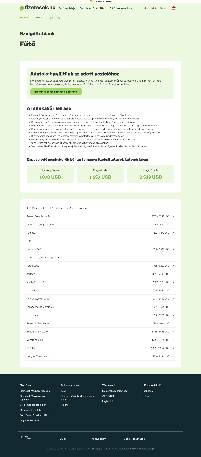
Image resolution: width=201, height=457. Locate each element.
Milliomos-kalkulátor (31, 410)
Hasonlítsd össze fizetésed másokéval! (56, 91)
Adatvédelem (99, 438)
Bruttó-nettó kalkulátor (93, 8)
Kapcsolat (149, 390)
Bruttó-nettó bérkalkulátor (34, 415)
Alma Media (133, 448)
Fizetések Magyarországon (35, 390)
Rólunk (64, 404)
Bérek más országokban (33, 404)
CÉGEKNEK (149, 8)
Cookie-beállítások (134, 438)
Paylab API (108, 401)
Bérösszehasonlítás (121, 8)
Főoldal (24, 17)
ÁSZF (64, 390)
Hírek (146, 396)
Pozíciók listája (67, 8)
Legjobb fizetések (30, 420)
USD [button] (163, 8)
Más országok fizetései (115, 390)
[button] (175, 8)
